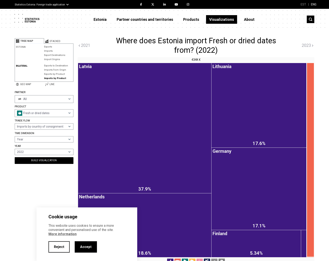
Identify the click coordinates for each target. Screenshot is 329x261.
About (249, 19)
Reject (59, 247)
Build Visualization (44, 160)
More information (62, 234)
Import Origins (52, 59)
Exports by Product (54, 74)
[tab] (29, 41)
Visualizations (221, 19)
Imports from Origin (55, 70)
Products (191, 19)
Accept (85, 247)
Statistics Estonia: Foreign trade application (40, 4)
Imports (48, 51)
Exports (48, 46)
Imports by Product (55, 78)
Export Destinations (54, 55)
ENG (313, 4)
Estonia (100, 19)
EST (303, 4)
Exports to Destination (56, 65)
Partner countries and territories (145, 19)
